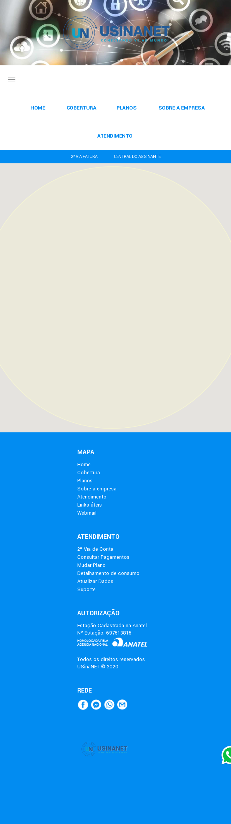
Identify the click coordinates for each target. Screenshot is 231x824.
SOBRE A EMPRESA (181, 107)
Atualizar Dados (95, 581)
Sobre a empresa (96, 488)
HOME (37, 107)
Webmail (86, 513)
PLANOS (126, 107)
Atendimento (91, 496)
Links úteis (89, 504)
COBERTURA (81, 107)
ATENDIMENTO (115, 136)
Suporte (86, 589)
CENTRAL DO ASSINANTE (137, 156)
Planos (85, 480)
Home (84, 464)
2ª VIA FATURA (84, 156)
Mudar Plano (91, 565)
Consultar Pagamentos (103, 557)
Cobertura (88, 472)
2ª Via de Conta (95, 549)
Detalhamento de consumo (108, 573)
